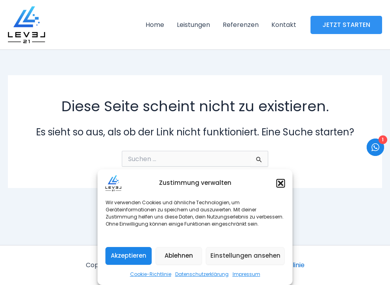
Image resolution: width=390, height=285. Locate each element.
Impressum (246, 274)
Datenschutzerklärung (202, 274)
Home (155, 24)
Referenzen (241, 24)
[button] (281, 183)
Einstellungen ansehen (245, 255)
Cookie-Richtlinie (150, 274)
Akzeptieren (128, 255)
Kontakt (283, 24)
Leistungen (193, 24)
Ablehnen (179, 255)
